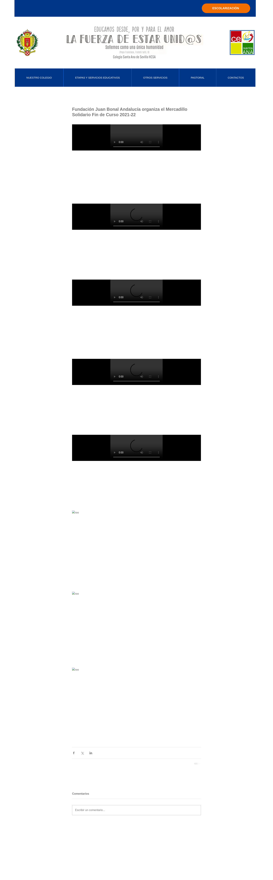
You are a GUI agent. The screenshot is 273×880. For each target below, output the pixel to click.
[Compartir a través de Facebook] (73, 753)
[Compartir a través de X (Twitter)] (82, 753)
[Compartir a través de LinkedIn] (90, 753)
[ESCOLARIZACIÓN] (226, 8)
